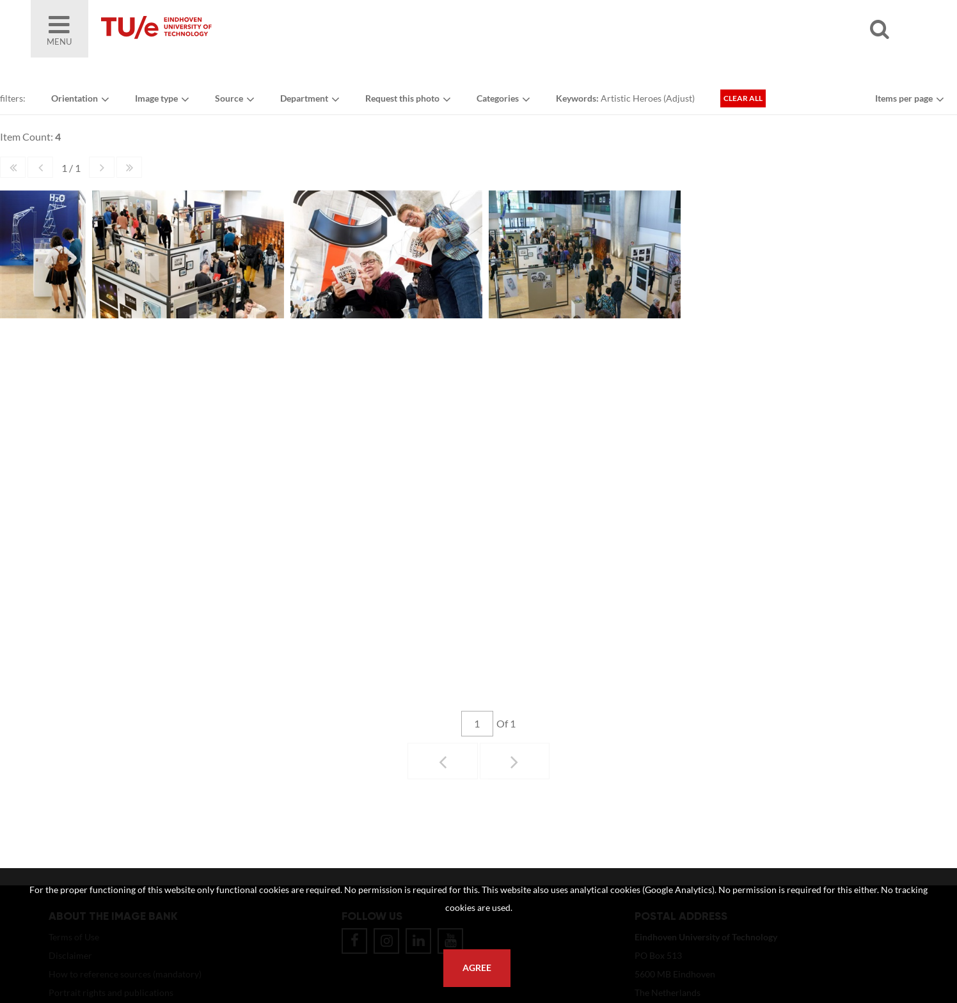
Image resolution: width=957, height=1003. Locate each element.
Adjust (679, 98)
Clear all (743, 98)
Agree (477, 968)
